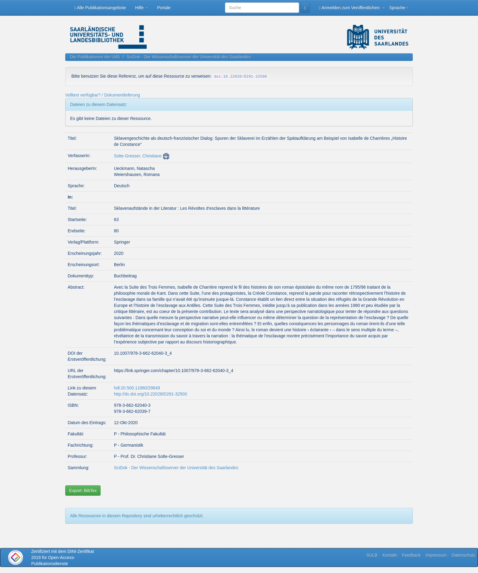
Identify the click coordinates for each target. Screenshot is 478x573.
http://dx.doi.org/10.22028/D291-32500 (150, 394)
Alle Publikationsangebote (100, 7)
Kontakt (389, 555)
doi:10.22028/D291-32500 (240, 77)
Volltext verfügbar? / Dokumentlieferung (102, 95)
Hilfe (141, 7)
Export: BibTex (83, 490)
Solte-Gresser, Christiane (138, 155)
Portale (163, 7)
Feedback (411, 555)
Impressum (436, 555)
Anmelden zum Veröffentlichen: (352, 7)
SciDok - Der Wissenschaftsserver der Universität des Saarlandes (189, 56)
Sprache (398, 7)
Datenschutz (463, 555)
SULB (371, 555)
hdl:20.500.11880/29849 (137, 387)
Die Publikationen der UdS (95, 56)
